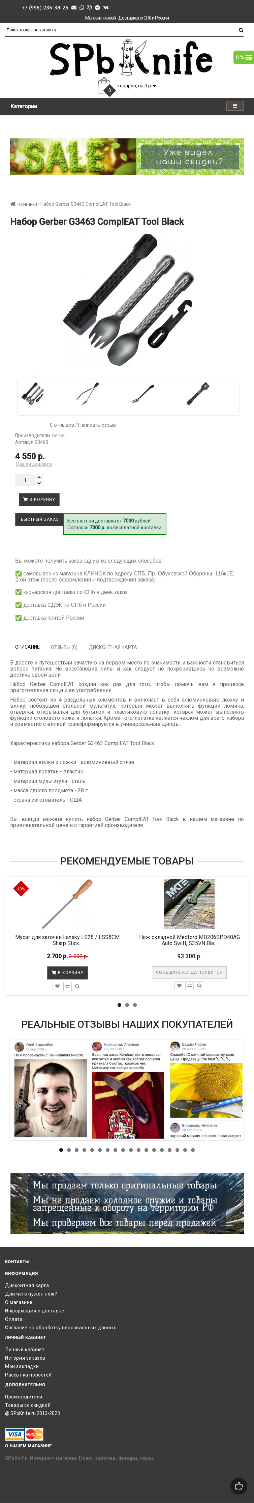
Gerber (59, 435)
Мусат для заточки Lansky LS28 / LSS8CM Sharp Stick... (67, 940)
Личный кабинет (24, 1349)
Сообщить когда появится (189, 972)
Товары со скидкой (28, 1405)
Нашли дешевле (34, 464)
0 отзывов (60, 425)
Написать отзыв (97, 425)
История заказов (25, 1358)
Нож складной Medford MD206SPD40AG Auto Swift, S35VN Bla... (189, 940)
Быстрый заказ (39, 519)
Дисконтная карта (27, 1285)
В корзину (39, 499)
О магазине (19, 1302)
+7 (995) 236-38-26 (45, 8)
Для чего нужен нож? (31, 1294)
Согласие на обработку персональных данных (60, 1327)
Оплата (14, 1319)
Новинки (28, 204)
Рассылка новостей (28, 1375)
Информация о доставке (34, 1310)
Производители (23, 1396)
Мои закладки (22, 1366)
